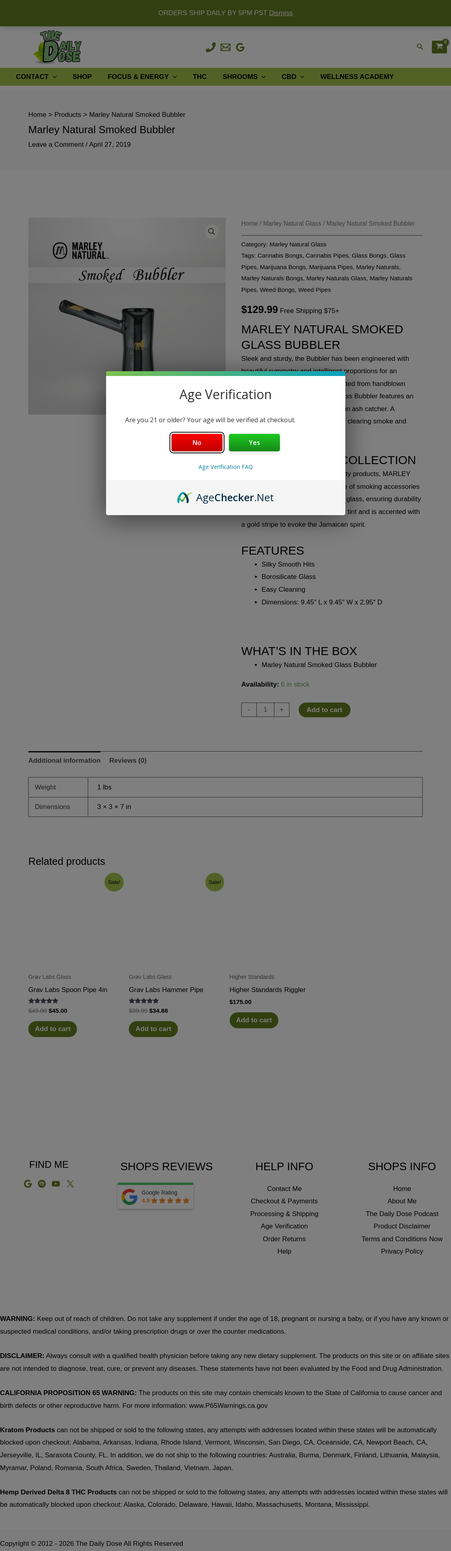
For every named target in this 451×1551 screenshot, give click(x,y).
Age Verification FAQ (226, 466)
